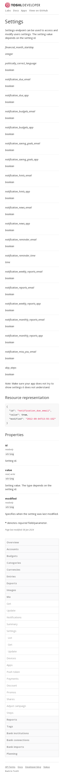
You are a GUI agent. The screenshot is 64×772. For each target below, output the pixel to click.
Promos (11, 691)
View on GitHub (38, 10)
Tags (10, 725)
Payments (13, 677)
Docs (16, 10)
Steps (10, 711)
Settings (11, 630)
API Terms (10, 765)
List (10, 636)
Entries (11, 575)
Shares (11, 698)
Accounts (13, 548)
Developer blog (33, 765)
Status (46, 765)
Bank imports (15, 745)
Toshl (16, 769)
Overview (13, 541)
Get (9, 602)
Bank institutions (18, 732)
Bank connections (18, 739)
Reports (12, 718)
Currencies (13, 568)
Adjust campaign (16, 705)
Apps (24, 10)
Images (11, 589)
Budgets (12, 555)
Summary (12, 623)
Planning (12, 752)
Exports (12, 582)
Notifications (14, 616)
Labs (8, 10)
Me (9, 595)
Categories (14, 561)
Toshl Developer (22, 5)
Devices (11, 657)
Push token (13, 670)
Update (11, 609)
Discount (12, 684)
